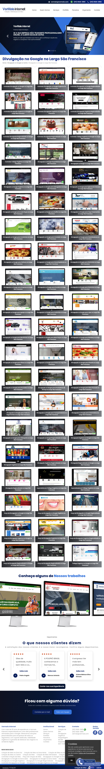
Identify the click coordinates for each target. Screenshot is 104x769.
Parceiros (75, 10)
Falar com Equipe (62, 712)
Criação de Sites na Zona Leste (59, 753)
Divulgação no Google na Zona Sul (55, 757)
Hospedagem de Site (63, 739)
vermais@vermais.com (80, 734)
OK (72, 760)
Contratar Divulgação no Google (13, 763)
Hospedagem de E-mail (63, 743)
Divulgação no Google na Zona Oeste (43, 759)
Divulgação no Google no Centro (17, 63)
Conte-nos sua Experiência (52, 686)
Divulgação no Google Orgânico (13, 761)
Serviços (56, 10)
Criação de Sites (28, 755)
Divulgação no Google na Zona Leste (15, 759)
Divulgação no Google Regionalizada (40, 761)
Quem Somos (45, 10)
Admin (99, 768)
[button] (8, 36)
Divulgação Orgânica (62, 735)
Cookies (72, 744)
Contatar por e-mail (42, 712)
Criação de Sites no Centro (11, 755)
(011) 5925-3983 (79, 729)
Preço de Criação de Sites (32, 757)
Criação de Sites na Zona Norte (35, 753)
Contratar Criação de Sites (11, 757)
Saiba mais (24, 671)
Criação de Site (62, 730)
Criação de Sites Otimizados (47, 755)
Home (34, 10)
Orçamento (86, 10)
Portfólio (66, 10)
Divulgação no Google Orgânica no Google (42, 763)
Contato (97, 10)
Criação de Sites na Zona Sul (12, 753)
